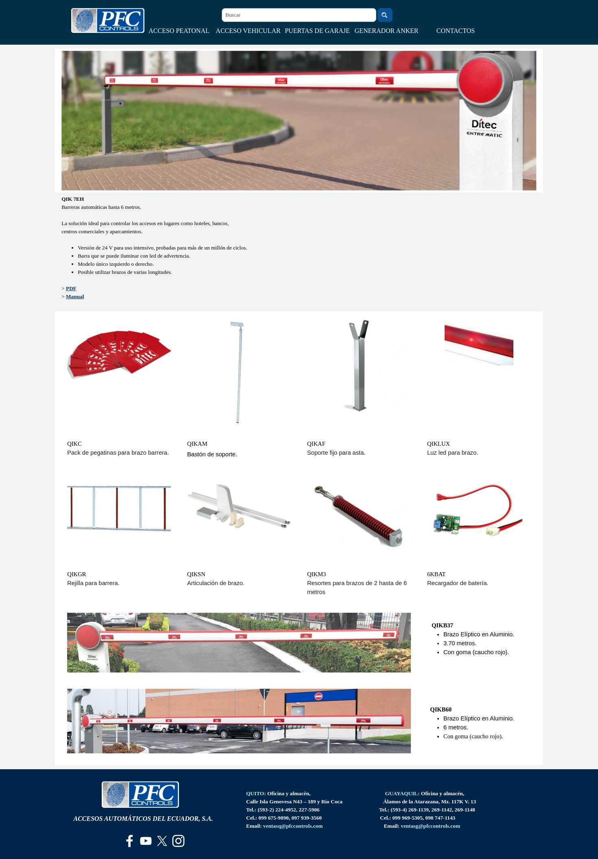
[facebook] (129, 841)
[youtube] (146, 841)
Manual (75, 296)
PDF (71, 288)
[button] (293, 826)
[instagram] (178, 841)
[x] (162, 841)
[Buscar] (299, 15)
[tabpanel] (299, 252)
